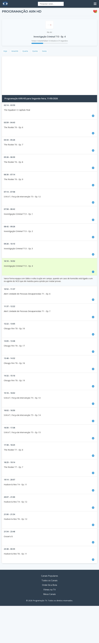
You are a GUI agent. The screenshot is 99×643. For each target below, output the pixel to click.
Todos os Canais (49, 580)
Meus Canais (49, 594)
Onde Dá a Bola (49, 585)
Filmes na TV (49, 589)
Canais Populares (49, 575)
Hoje (5, 51)
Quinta (35, 51)
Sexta (44, 51)
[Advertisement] (49, 76)
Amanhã (14, 51)
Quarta (25, 51)
